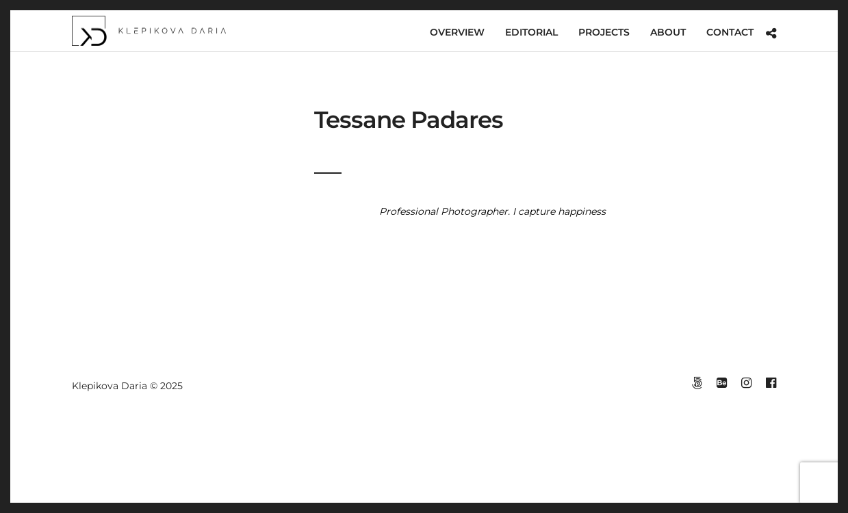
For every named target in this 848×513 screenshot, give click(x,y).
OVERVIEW (457, 32)
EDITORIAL (531, 32)
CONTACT (730, 32)
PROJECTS (604, 32)
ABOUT (668, 32)
